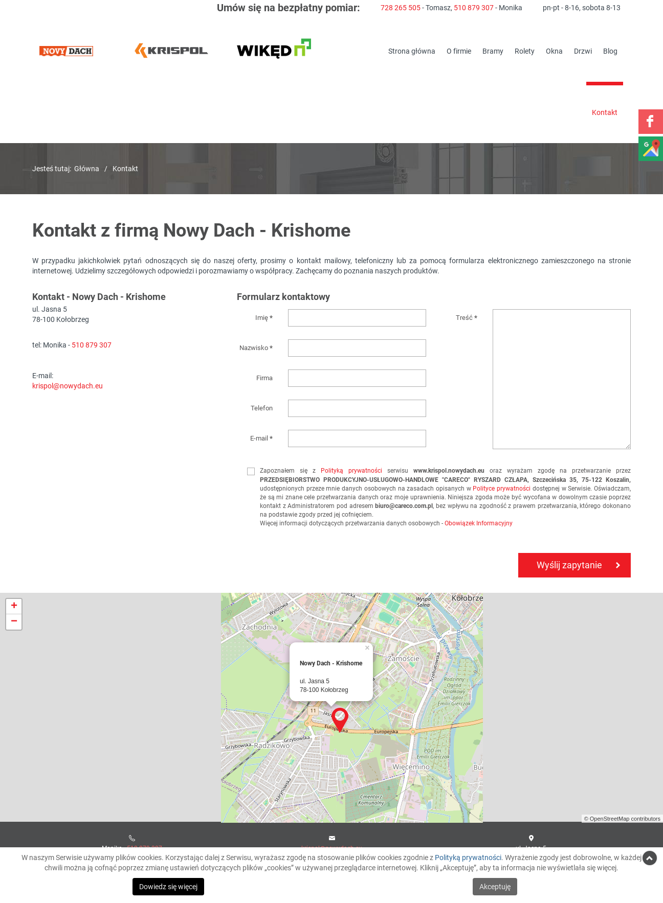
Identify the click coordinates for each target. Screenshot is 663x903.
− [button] (14, 622)
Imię (264, 317)
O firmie (459, 51)
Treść (466, 317)
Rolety (525, 51)
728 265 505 (401, 7)
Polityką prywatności (351, 470)
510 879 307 (474, 7)
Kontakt (604, 112)
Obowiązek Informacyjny (479, 523)
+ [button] (14, 606)
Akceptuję (495, 886)
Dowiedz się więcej (168, 886)
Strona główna (411, 51)
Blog (610, 51)
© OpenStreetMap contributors (622, 819)
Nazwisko (256, 347)
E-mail (261, 438)
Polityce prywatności (502, 488)
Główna (86, 168)
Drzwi (583, 51)
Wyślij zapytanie (569, 565)
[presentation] (309, 578)
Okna (554, 51)
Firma (264, 377)
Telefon (262, 407)
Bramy (492, 51)
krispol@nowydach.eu (67, 385)
